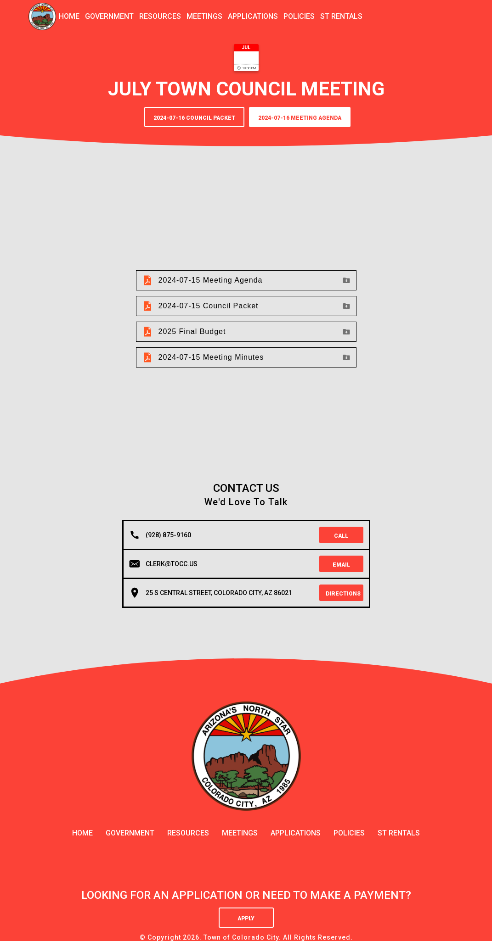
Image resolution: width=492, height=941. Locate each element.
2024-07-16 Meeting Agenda (299, 118)
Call (341, 536)
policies (299, 16)
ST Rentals (341, 16)
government (109, 16)
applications (253, 16)
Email (341, 565)
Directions (343, 593)
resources (160, 16)
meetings (204, 16)
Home (69, 16)
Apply (246, 918)
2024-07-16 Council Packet (194, 118)
